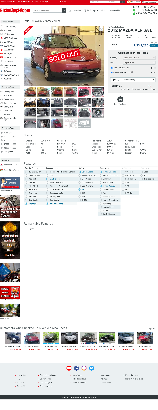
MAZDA (48, 21)
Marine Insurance (120, 68)
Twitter (91, 368)
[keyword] (47, 10)
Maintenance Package (122, 72)
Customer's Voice (79, 383)
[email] (99, 2)
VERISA (57, 21)
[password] (114, 2)
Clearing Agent (46, 383)
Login (122, 2)
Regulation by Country (48, 375)
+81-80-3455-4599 (146, 13)
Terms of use (106, 383)
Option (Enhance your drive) (123, 80)
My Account (105, 375)
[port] (139, 63)
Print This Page (120, 104)
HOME (26, 21)
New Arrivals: (42, 2)
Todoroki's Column (79, 379)
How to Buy (77, 10)
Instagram (84, 368)
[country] (139, 58)
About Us (101, 10)
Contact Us (115, 10)
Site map (104, 379)
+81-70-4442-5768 (146, 10)
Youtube (68, 368)
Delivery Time (45, 379)
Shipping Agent (46, 386)
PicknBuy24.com (15, 10)
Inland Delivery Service (134, 379)
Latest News (77, 375)
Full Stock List (37, 21)
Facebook (76, 368)
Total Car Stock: (25, 2)
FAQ (89, 10)
